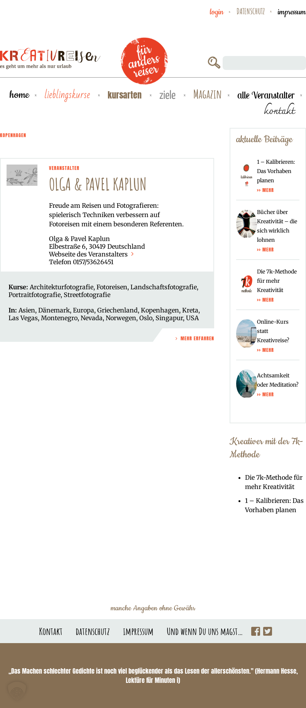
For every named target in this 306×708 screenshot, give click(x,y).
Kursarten (126, 94)
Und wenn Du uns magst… (205, 631)
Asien (27, 310)
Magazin (207, 94)
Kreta (190, 310)
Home (19, 95)
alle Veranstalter (265, 95)
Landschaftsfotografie (163, 287)
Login (216, 12)
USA (192, 318)
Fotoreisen (111, 287)
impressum (292, 12)
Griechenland (117, 310)
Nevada (92, 318)
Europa (83, 310)
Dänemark (54, 310)
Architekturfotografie (61, 287)
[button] (17, 691)
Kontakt (51, 631)
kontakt (279, 110)
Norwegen (121, 318)
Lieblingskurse (68, 95)
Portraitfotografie (34, 295)
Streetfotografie (87, 295)
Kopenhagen (160, 310)
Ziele (168, 95)
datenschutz (251, 11)
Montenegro (59, 318)
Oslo (145, 318)
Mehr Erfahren (194, 338)
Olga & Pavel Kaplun (98, 184)
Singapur (169, 318)
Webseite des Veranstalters (92, 254)
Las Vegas (23, 318)
